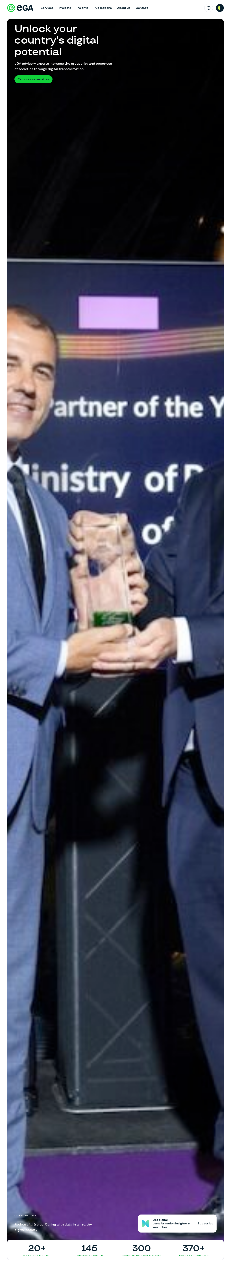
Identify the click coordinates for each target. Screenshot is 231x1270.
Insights (82, 8)
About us (123, 8)
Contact (142, 8)
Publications (103, 8)
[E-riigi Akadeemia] (20, 8)
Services (47, 8)
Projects (65, 8)
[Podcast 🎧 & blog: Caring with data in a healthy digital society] (53, 1224)
